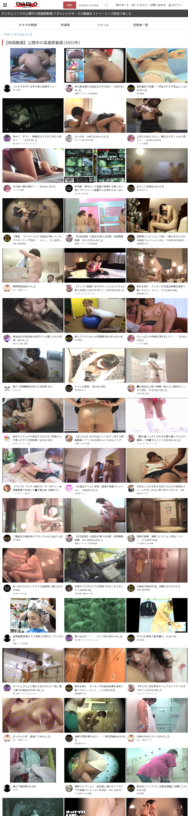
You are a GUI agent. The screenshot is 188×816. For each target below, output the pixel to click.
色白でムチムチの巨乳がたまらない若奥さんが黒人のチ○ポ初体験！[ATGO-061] (37, 438)
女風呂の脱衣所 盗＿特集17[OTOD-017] (158, 586)
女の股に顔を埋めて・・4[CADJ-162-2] (34, 186)
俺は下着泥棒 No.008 (24, 786)
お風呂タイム (80, 493)
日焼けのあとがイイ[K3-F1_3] (153, 736)
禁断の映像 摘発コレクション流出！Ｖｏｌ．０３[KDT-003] (160, 538)
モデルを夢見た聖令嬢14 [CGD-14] (156, 636)
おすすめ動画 (28, 24)
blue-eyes (17, 390)
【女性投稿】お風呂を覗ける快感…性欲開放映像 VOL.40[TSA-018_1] (99, 538)
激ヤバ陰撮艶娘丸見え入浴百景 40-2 (32, 386)
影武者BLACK (142, 190)
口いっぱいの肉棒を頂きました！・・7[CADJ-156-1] (162, 338)
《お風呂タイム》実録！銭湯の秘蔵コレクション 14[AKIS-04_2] (99, 488)
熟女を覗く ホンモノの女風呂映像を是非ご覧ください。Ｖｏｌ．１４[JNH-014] (99, 688)
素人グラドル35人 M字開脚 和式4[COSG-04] (99, 336)
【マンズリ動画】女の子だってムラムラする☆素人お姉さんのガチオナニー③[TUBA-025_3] (100, 288)
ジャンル (103, 24)
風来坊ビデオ (142, 493)
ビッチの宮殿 (142, 143)
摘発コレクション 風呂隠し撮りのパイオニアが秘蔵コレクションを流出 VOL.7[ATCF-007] (100, 788)
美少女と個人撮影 (20, 343)
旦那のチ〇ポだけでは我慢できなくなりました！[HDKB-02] (99, 588)
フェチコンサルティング (85, 293)
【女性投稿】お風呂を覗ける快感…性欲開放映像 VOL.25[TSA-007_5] (99, 238)
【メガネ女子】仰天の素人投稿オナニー (35, 86)
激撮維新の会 (142, 243)
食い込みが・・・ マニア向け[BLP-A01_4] (98, 636)
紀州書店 (140, 93)
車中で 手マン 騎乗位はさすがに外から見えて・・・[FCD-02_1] (37, 138)
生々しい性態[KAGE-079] (150, 186)
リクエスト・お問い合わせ (149, 5)
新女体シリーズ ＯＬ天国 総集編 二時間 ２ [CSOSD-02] (162, 788)
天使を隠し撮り (143, 393)
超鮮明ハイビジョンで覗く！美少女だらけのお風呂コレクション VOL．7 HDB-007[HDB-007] (162, 238)
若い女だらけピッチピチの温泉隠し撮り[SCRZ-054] (37, 588)
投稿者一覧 (140, 24)
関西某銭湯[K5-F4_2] (24, 286)
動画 (69, 5)
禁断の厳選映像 (19, 243)
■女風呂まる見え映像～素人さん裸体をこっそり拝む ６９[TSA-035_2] (161, 388)
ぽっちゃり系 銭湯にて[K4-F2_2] (31, 736)
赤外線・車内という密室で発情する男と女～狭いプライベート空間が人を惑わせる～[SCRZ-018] (99, 188)
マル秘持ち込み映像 (145, 543)
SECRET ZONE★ (82, 193)
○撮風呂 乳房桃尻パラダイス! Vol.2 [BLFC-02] (38, 536)
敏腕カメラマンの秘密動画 (86, 93)
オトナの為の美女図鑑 (84, 140)
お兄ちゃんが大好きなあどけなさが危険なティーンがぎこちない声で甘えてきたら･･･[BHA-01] (162, 488)
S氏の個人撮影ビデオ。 (84, 593)
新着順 (65, 24)
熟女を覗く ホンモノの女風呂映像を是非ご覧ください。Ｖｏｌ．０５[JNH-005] (161, 288)
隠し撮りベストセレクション (25, 143)
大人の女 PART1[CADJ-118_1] (92, 136)
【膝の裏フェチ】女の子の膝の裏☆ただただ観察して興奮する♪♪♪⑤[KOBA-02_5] (161, 438)
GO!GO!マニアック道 (21, 443)
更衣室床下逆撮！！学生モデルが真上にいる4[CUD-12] (162, 88)
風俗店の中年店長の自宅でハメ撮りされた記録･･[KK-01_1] (37, 338)
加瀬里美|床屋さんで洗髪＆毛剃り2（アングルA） (38, 638)
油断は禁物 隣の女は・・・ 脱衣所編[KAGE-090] (100, 738)
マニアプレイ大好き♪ (22, 493)
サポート (122, 5)
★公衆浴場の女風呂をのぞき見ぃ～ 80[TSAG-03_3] (99, 88)
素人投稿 (16, 90)
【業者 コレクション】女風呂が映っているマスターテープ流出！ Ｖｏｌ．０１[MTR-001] (38, 238)
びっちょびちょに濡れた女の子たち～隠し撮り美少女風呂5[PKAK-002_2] (37, 688)
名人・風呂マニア (20, 290)
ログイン (177, 5)
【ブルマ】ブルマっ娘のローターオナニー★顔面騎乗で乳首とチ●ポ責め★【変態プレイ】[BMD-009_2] (38, 488)
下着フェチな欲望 (82, 443)
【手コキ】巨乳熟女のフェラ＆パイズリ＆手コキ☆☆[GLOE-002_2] (161, 688)
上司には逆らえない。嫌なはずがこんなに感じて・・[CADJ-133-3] (161, 138)
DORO (15, 789)
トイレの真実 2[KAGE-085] (90, 386)
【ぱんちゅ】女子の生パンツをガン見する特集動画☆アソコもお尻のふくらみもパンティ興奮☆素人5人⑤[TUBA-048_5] (99, 438)
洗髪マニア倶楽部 (20, 643)
